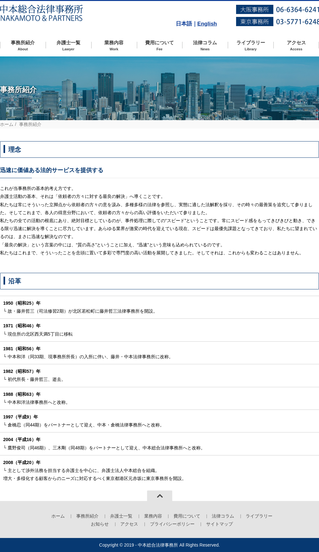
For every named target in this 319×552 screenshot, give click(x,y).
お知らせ (100, 524)
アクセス (296, 46)
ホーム (6, 124)
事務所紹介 (23, 46)
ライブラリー (250, 46)
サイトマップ (219, 524)
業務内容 (114, 46)
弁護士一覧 (68, 46)
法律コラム (205, 46)
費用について (159, 46)
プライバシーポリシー (172, 524)
